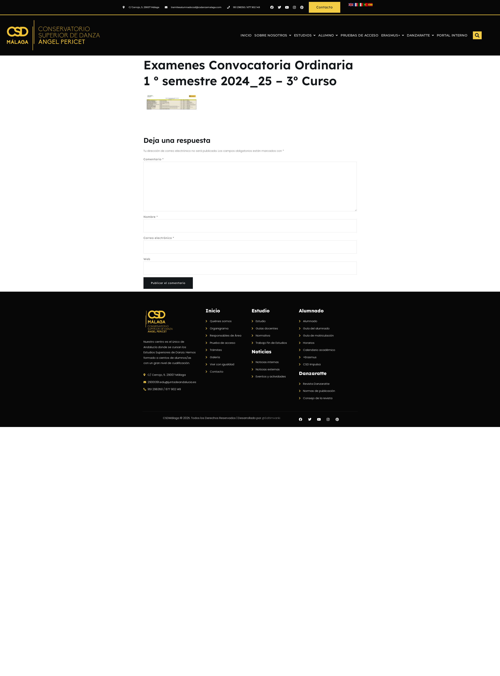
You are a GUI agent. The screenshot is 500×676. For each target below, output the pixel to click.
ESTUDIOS (305, 35)
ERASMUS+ (392, 35)
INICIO (246, 35)
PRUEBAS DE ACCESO (359, 35)
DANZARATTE (420, 35)
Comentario (153, 159)
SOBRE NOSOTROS (272, 35)
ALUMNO (328, 35)
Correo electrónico (158, 238)
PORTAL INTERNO (452, 35)
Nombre (150, 217)
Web (146, 260)
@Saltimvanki (284, 422)
